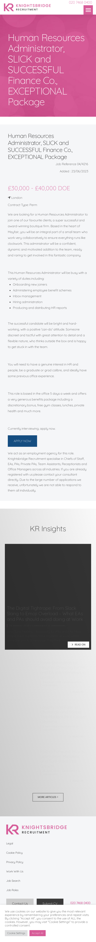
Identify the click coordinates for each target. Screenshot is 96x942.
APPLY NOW (22, 441)
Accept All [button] (37, 933)
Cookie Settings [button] (16, 933)
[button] (88, 10)
